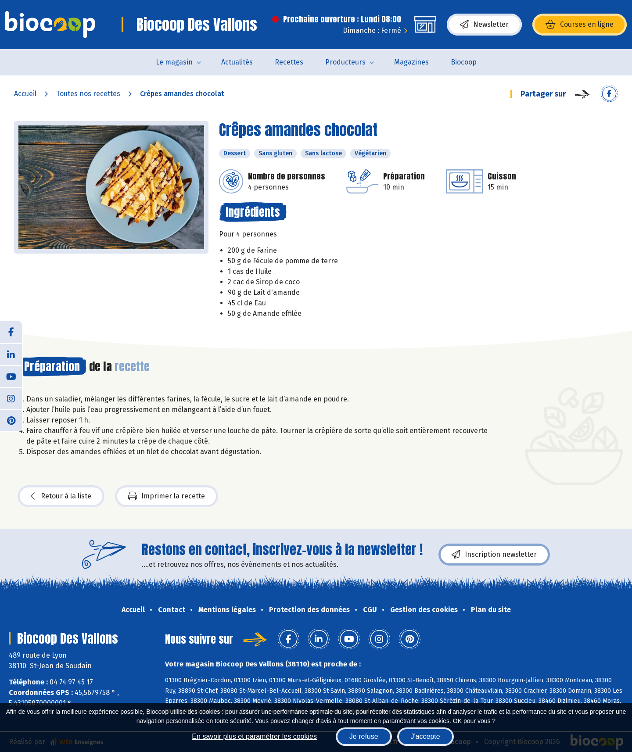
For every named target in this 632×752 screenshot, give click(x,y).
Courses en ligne (580, 24)
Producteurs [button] (345, 62)
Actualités (237, 62)
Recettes (289, 62)
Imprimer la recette (166, 496)
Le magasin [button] (174, 62)
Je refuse (363, 736)
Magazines (411, 62)
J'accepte (425, 736)
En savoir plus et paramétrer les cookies (254, 736)
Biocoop (464, 62)
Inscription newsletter (494, 554)
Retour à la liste (61, 496)
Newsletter (484, 24)
